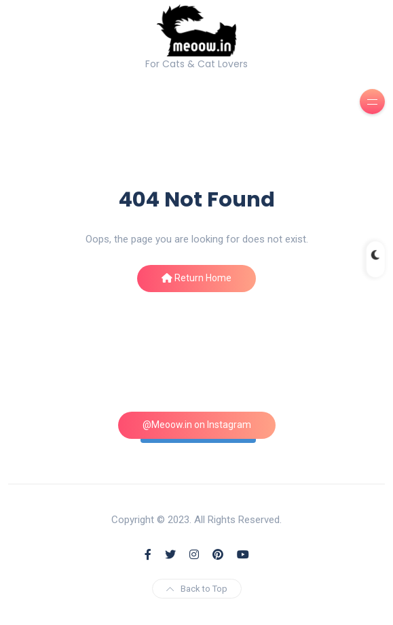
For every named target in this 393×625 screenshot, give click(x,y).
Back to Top (196, 589)
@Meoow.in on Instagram (197, 424)
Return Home (196, 277)
